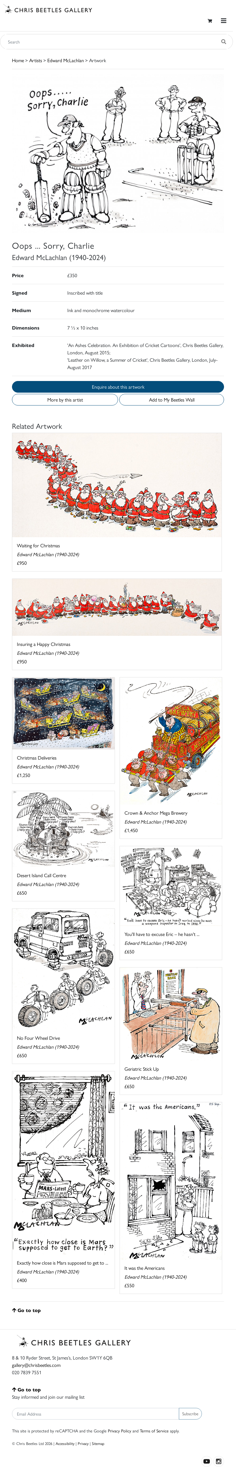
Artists (35, 60)
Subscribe (190, 1413)
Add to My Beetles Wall (172, 399)
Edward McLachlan (65, 60)
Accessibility (65, 1443)
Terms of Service (154, 1431)
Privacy (83, 1443)
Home (18, 60)
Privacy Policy (119, 1431)
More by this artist (65, 399)
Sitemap (98, 1443)
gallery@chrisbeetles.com (36, 1364)
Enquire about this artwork (118, 386)
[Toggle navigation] (223, 20)
